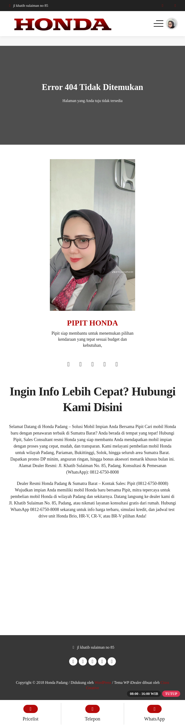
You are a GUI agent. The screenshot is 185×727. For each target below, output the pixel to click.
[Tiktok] (117, 365)
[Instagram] (80, 365)
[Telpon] (162, 5)
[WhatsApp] (175, 5)
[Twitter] (92, 365)
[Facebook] (68, 365)
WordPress (102, 682)
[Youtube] (105, 365)
